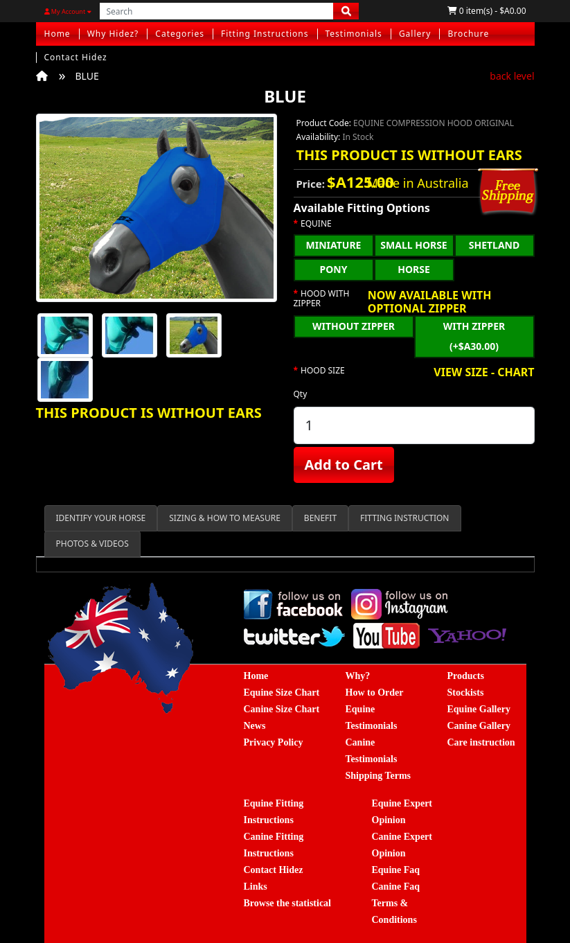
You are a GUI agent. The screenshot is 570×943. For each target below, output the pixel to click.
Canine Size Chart (282, 709)
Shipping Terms (378, 775)
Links (255, 886)
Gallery (415, 33)
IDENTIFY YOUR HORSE (101, 518)
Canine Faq (396, 886)
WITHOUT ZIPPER (353, 326)
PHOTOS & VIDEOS (92, 543)
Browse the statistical (288, 903)
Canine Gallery (478, 726)
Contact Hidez (75, 57)
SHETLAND (494, 245)
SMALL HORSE (413, 245)
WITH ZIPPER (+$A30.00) (474, 336)
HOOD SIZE (323, 371)
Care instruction (481, 742)
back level (512, 75)
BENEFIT (320, 518)
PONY (334, 269)
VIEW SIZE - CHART (484, 373)
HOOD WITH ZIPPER (322, 299)
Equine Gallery (478, 709)
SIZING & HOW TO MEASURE (224, 518)
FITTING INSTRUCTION (404, 518)
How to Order (375, 692)
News (255, 726)
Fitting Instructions (265, 33)
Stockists (465, 692)
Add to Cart (344, 464)
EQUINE (316, 224)
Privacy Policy (273, 742)
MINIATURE (334, 245)
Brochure (468, 33)
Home (57, 33)
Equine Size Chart (282, 692)
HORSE (414, 269)
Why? (358, 676)
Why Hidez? (113, 33)
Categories (179, 33)
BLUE (87, 75)
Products (465, 676)
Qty (301, 394)
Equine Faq (396, 870)
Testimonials (354, 33)
